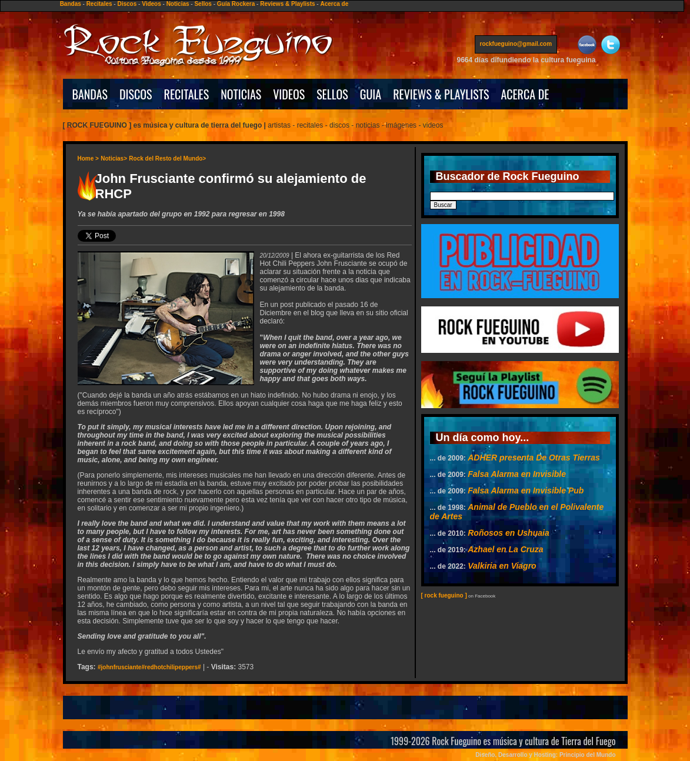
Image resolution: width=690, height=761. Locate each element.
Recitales (99, 4)
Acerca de (334, 4)
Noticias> (114, 158)
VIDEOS (289, 94)
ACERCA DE (525, 94)
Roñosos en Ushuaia (508, 533)
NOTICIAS (241, 94)
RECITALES (186, 94)
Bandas (70, 4)
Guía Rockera (236, 4)
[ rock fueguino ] (444, 595)
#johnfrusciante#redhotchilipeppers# (149, 667)
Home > (88, 158)
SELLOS (332, 94)
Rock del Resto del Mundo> (167, 158)
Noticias (177, 4)
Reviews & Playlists (287, 4)
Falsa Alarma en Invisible (517, 474)
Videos (151, 4)
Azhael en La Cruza (505, 549)
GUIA (370, 94)
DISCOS (135, 94)
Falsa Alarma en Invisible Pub (526, 490)
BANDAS (90, 94)
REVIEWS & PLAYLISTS (441, 94)
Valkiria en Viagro (502, 565)
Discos (126, 4)
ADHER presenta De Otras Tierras (534, 457)
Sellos (202, 4)
